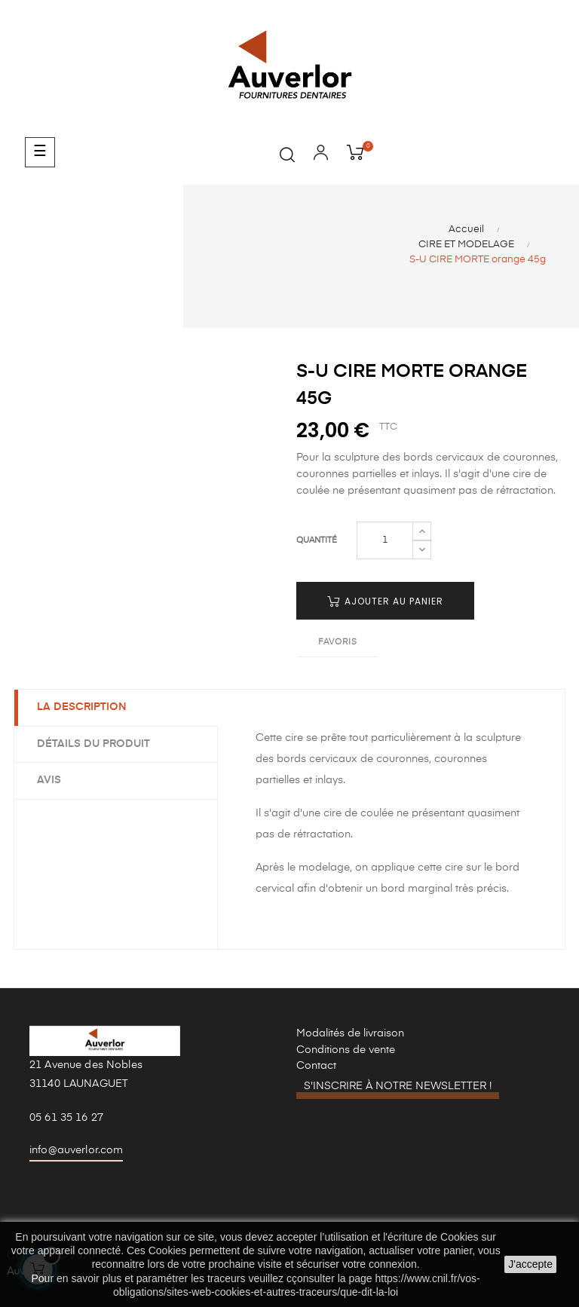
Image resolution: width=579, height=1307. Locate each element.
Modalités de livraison (350, 1033)
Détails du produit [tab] (93, 744)
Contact (316, 1066)
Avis (49, 780)
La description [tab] (82, 707)
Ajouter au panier (385, 601)
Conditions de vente (345, 1050)
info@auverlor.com (76, 1150)
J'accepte (530, 1264)
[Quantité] (385, 540)
